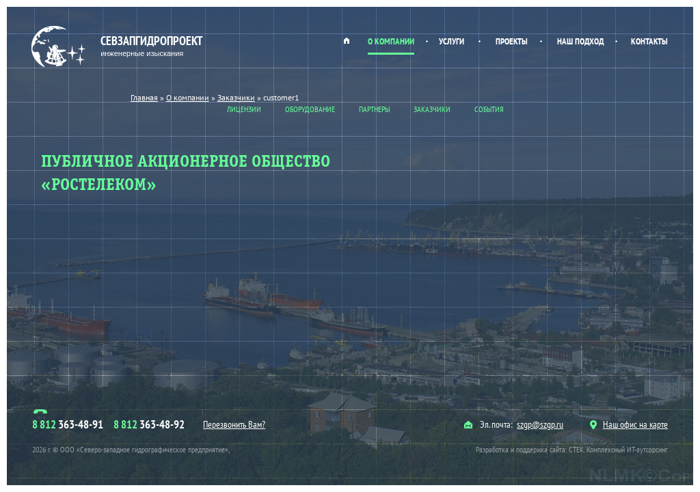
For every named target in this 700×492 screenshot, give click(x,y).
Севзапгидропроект (118, 47)
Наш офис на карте (629, 424)
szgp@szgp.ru (540, 424)
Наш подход (580, 41)
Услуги (451, 41)
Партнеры (374, 109)
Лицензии (244, 109)
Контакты (649, 41)
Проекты (512, 41)
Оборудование (310, 109)
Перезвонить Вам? (234, 424)
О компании (391, 41)
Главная (346, 40)
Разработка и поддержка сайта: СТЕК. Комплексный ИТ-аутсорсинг (572, 449)
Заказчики (432, 109)
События (489, 109)
